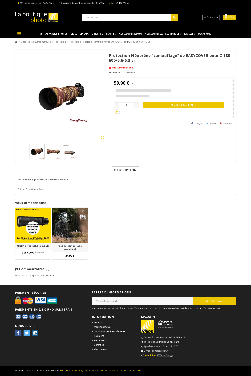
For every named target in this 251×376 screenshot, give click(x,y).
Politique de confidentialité (129, 370)
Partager (196, 123)
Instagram (35, 333)
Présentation (100, 340)
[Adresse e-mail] (142, 301)
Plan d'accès (100, 349)
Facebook (18, 333)
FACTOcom (65, 370)
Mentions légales (103, 326)
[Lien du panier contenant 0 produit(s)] (229, 17)
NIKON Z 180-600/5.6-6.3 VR (33, 245)
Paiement (99, 335)
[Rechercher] (130, 17)
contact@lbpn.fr (160, 350)
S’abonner (214, 301)
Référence (114, 72)
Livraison (98, 322)
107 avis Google (165, 355)
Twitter (27, 333)
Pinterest (226, 123)
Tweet (211, 123)
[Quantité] (126, 105)
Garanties (99, 344)
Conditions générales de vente (109, 331)
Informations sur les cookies (102, 370)
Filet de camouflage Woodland (70, 247)
